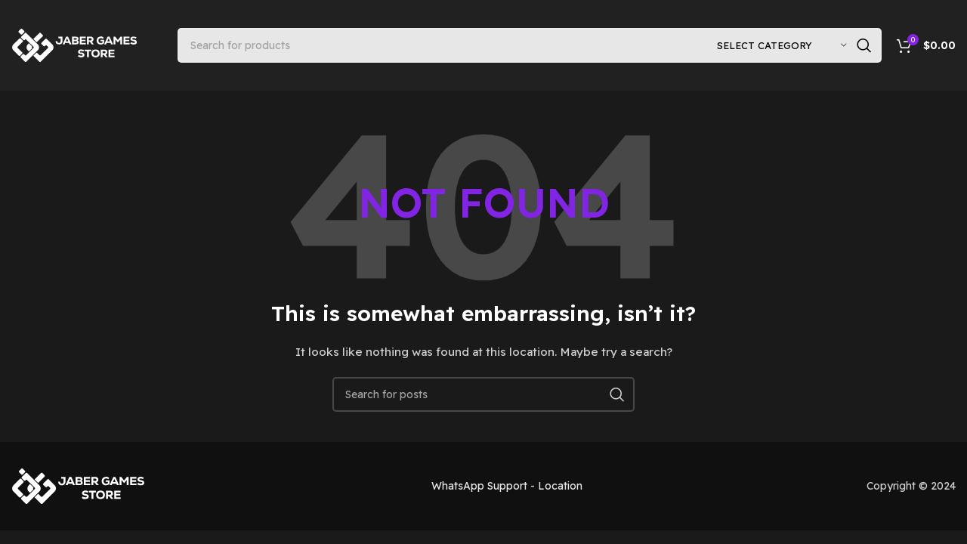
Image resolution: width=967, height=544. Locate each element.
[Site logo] (75, 44)
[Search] (530, 45)
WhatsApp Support (479, 486)
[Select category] (782, 45)
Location (560, 486)
